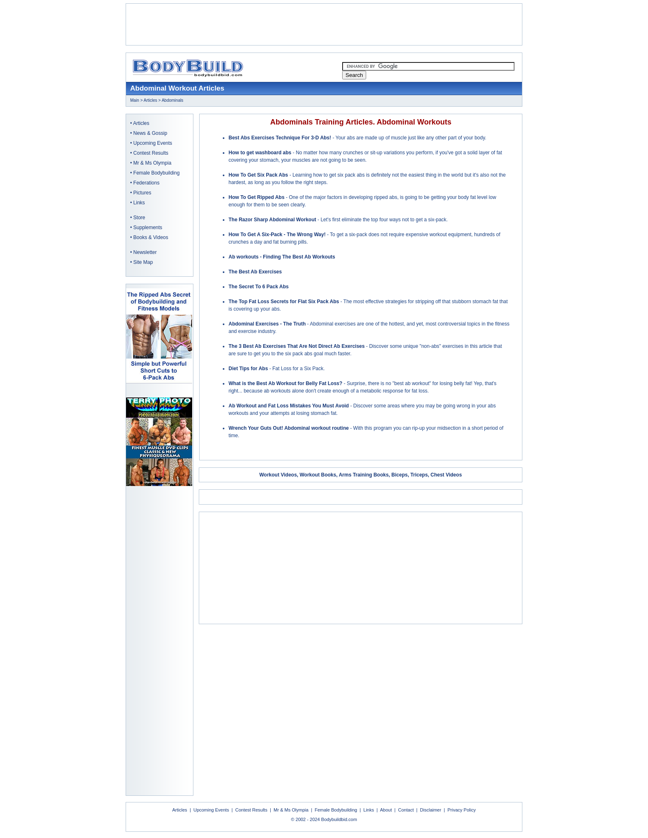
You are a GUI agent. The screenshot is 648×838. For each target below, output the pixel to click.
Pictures (142, 193)
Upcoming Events (152, 143)
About (386, 809)
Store (139, 217)
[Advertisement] (324, 24)
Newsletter (145, 252)
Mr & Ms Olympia (152, 163)
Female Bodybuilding (156, 173)
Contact (406, 809)
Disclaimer (430, 809)
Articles (150, 100)
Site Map (143, 262)
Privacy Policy (462, 809)
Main (134, 100)
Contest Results (151, 153)
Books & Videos (151, 237)
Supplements (147, 227)
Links (139, 203)
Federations (146, 183)
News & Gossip (150, 133)
